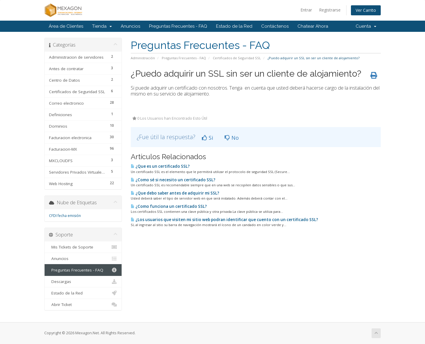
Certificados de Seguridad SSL (237, 58)
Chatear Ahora (313, 26)
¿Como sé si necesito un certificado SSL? (173, 179)
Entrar (306, 10)
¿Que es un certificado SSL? (160, 166)
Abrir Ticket (83, 304)
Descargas (83, 281)
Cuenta (366, 26)
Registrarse (330, 10)
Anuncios (130, 26)
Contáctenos (275, 26)
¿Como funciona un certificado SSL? (169, 206)
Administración (143, 58)
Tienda (102, 26)
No (232, 137)
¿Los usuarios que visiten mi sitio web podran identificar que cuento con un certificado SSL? (224, 219)
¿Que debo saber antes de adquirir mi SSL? (175, 193)
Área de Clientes (66, 26)
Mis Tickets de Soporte (83, 247)
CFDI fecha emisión (65, 215)
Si (207, 137)
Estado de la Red (234, 26)
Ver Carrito (366, 10)
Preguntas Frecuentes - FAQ (178, 26)
